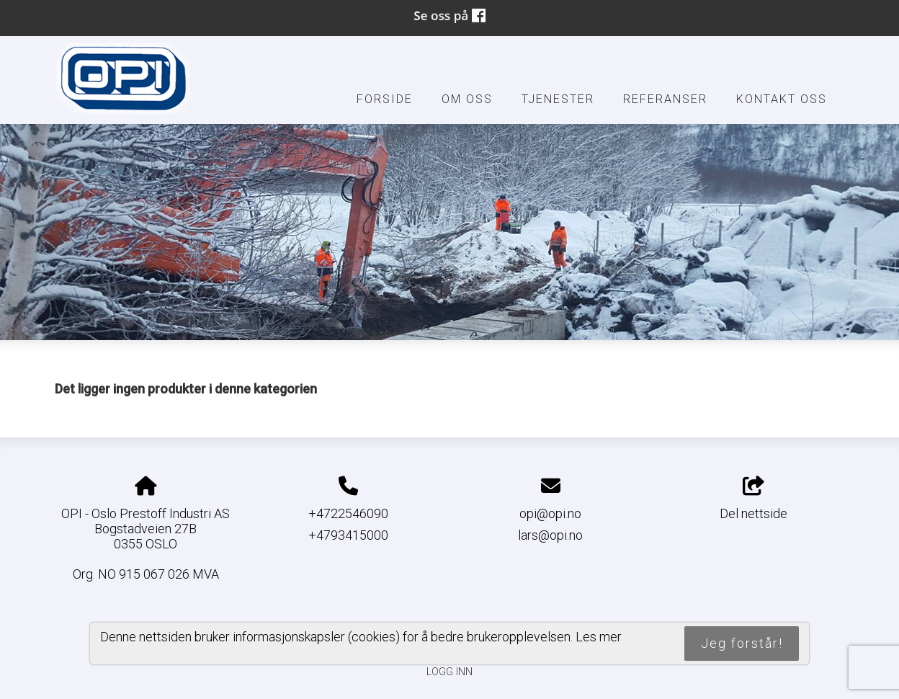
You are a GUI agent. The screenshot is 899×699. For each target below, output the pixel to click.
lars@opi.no (550, 535)
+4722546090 (348, 513)
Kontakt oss (781, 99)
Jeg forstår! (742, 643)
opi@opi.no (550, 513)
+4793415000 (348, 535)
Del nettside (753, 498)
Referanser (665, 99)
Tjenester (558, 99)
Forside (385, 99)
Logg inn (449, 672)
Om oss (467, 99)
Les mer (599, 636)
